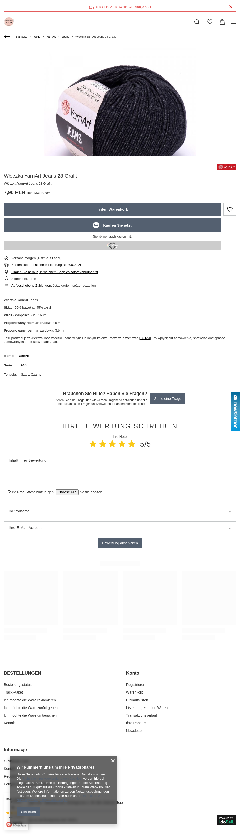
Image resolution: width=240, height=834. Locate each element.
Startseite (21, 36)
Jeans (65, 36)
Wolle (36, 36)
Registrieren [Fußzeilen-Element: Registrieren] (135, 685)
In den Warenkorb (112, 209)
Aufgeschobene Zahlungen (31, 285)
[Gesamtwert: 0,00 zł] (222, 21)
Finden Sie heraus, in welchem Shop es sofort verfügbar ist (54, 272)
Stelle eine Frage (167, 399)
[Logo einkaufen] (9, 22)
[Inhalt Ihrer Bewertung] (120, 466)
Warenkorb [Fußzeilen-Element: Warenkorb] (134, 692)
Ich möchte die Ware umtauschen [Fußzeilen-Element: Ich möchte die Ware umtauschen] (30, 715)
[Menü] (234, 21)
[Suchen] (196, 21)
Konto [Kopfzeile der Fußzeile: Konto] (132, 673)
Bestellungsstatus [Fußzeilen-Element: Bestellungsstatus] (18, 685)
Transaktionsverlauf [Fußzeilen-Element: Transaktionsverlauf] (141, 715)
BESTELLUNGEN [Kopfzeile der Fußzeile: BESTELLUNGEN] (22, 673)
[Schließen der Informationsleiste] (230, 7)
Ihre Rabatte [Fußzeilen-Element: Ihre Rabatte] (136, 723)
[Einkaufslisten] (209, 21)
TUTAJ (145, 338)
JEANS (22, 365)
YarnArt (51, 36)
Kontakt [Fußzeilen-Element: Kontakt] (10, 723)
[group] (120, 122)
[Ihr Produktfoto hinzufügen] (89, 492)
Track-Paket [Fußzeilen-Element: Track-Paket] (13, 692)
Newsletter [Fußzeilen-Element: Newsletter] (134, 731)
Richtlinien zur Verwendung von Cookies (52, 778)
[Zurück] (7, 37)
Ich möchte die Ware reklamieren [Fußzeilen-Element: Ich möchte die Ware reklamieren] (30, 700)
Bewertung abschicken (120, 543)
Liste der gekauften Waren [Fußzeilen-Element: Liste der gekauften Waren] (147, 708)
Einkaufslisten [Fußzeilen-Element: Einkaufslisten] (137, 700)
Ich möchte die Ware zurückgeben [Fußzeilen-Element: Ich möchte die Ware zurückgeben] (31, 708)
